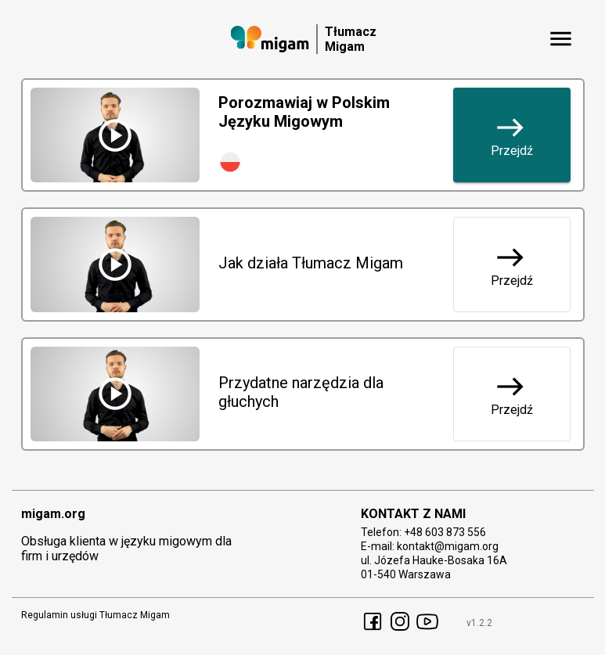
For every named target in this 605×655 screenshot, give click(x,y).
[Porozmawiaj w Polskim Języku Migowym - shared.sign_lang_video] (115, 135)
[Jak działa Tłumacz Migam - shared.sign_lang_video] (115, 264)
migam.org (53, 513)
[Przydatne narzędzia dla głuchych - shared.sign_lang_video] (115, 394)
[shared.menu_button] (561, 39)
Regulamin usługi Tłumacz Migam (95, 615)
